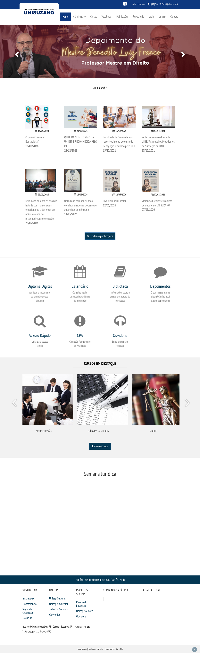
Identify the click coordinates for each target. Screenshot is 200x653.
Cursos (93, 16)
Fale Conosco (138, 4)
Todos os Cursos (100, 446)
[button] (15, 51)
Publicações (122, 16)
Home (65, 16)
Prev (15, 403)
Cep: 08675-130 (82, 626)
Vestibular (107, 16)
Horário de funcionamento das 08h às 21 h (100, 579)
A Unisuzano (79, 16)
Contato (174, 16)
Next (187, 403)
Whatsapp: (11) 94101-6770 (36, 631)
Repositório (138, 16)
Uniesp (162, 16)
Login (151, 16)
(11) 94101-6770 (159, 4)
